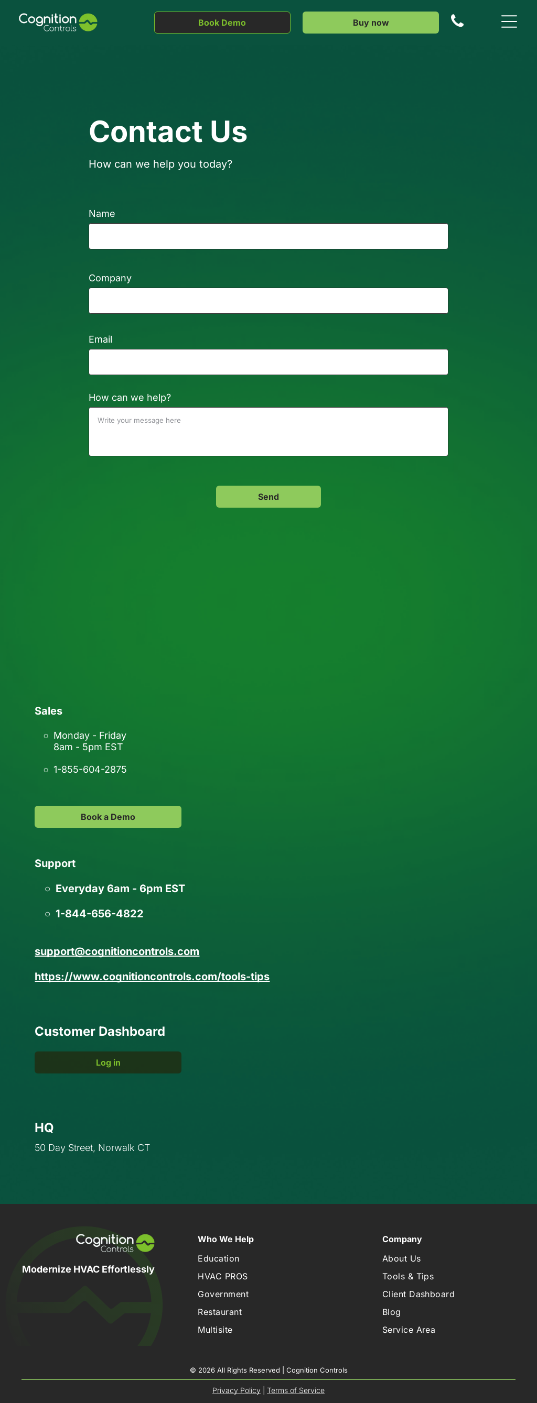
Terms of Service (296, 1390)
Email (100, 339)
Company (110, 277)
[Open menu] (509, 22)
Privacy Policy (236, 1390)
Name (102, 213)
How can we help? (130, 397)
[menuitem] (239, 1258)
